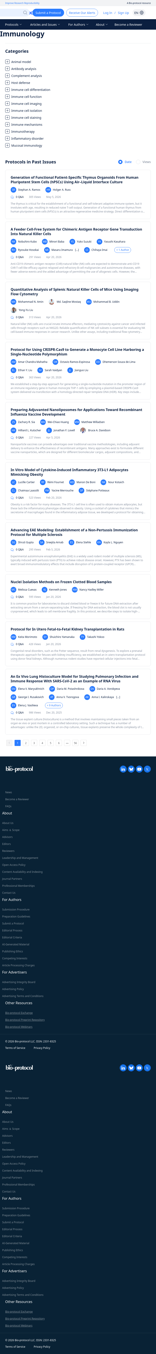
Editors (6, 844)
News (8, 792)
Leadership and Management (20, 858)
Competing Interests (14, 958)
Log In (107, 13)
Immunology (22, 33)
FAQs (8, 806)
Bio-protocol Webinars (18, 1027)
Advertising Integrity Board (18, 982)
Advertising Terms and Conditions (22, 996)
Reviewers (8, 851)
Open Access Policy (13, 865)
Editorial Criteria (12, 937)
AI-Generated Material (15, 944)
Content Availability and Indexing (22, 872)
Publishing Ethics (12, 951)
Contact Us (8, 893)
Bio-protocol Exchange (19, 1013)
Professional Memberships (18, 886)
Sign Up (123, 13)
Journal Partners (12, 879)
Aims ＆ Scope (11, 830)
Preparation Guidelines (16, 916)
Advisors (7, 837)
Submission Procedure (16, 909)
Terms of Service (15, 1048)
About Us (7, 823)
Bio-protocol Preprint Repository (25, 1020)
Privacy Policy (42, 1048)
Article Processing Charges (18, 965)
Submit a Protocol (13, 923)
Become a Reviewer (128, 24)
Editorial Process (12, 930)
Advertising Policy (13, 989)
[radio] (125, 162)
